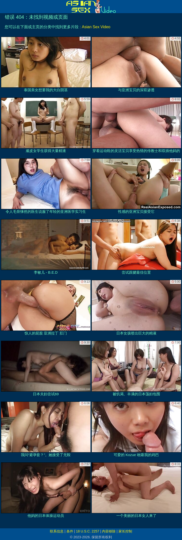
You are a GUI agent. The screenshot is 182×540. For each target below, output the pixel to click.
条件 (69, 531)
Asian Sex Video (96, 27)
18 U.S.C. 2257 (87, 531)
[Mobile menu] (4, 6)
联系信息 (57, 531)
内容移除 (109, 531)
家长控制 (125, 531)
